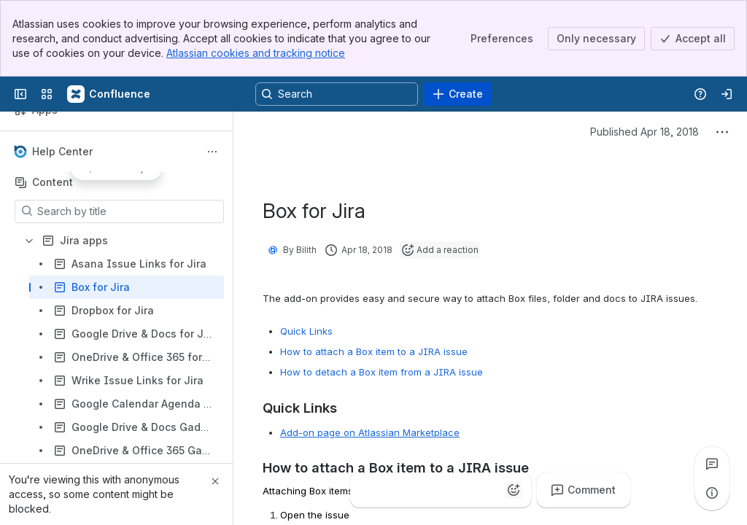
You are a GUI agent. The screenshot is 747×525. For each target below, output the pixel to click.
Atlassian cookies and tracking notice (255, 53)
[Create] (458, 94)
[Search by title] (128, 211)
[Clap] (397, 490)
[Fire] (426, 490)
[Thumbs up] (367, 490)
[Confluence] (109, 94)
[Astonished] (484, 490)
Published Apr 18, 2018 (644, 131)
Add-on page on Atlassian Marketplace (370, 432)
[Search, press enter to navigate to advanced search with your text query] (336, 94)
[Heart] (455, 490)
